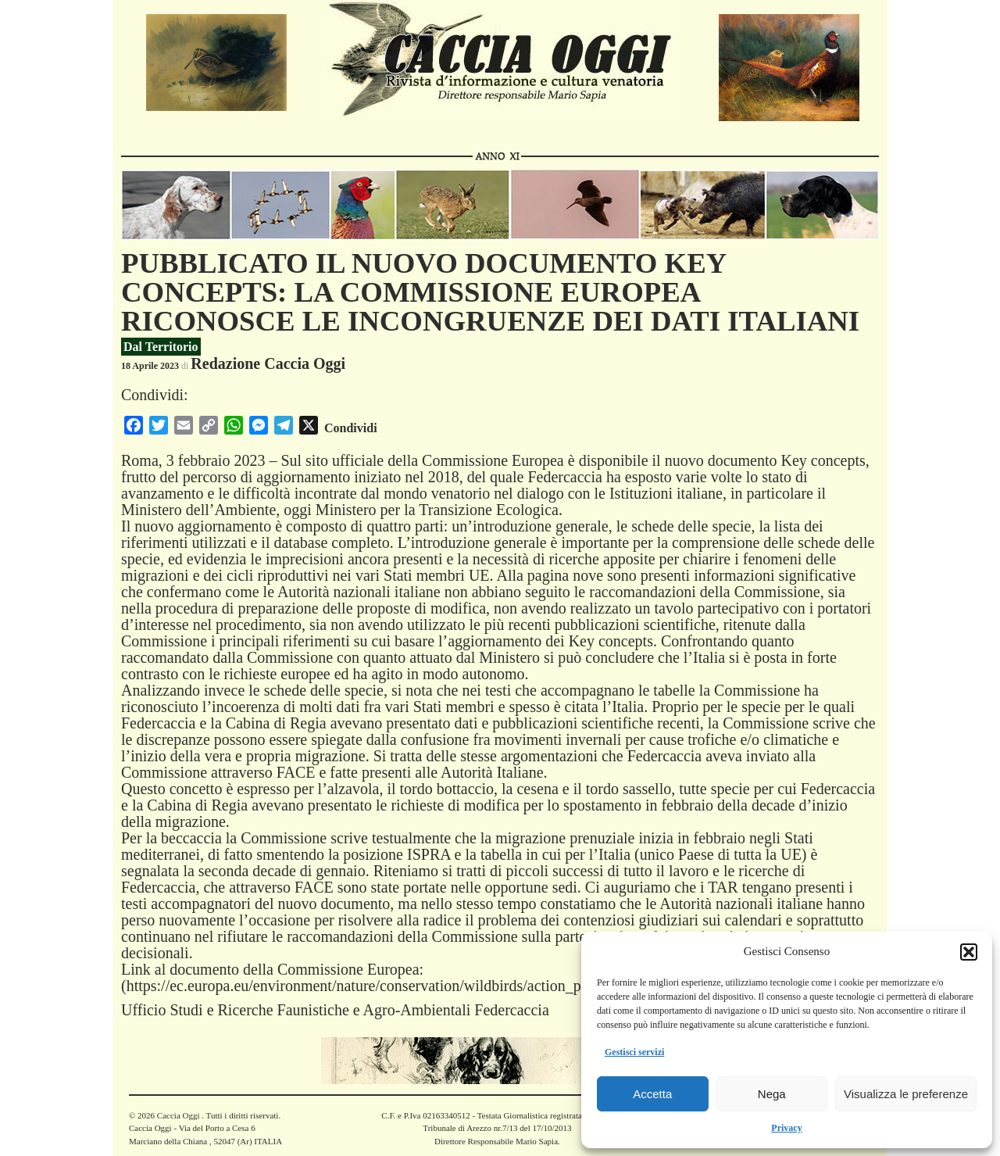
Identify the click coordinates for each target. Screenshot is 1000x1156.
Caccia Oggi (178, 1115)
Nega (772, 1094)
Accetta (652, 1094)
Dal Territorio (160, 346)
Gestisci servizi (634, 1052)
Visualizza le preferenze (906, 1094)
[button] (969, 952)
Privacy (786, 1127)
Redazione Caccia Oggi (268, 363)
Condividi (350, 428)
